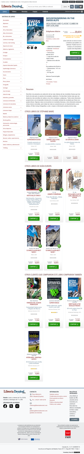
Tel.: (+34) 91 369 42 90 (38, 400)
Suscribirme (74, 419)
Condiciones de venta (15, 2)
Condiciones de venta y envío (58, 396)
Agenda (65, 2)
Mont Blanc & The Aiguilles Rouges (74, 304)
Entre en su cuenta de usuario (74, 11)
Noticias (72, 2)
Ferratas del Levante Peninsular (34, 303)
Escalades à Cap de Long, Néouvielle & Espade (74, 195)
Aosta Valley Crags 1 (34, 195)
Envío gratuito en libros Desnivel (29, 2)
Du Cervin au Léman (72, 139)
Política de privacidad (56, 402)
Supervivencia (54, 303)
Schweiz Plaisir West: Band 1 (53, 251)
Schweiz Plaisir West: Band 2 (33, 251)
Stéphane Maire (53, 31)
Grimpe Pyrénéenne (54, 194)
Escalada (49, 82)
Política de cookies (55, 404)
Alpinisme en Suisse (34, 139)
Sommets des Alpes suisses (53, 140)
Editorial (79, 2)
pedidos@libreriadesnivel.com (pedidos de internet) (38, 411)
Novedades (6, 20)
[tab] (30, 89)
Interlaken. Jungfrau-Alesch (34, 358)
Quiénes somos (5, 2)
